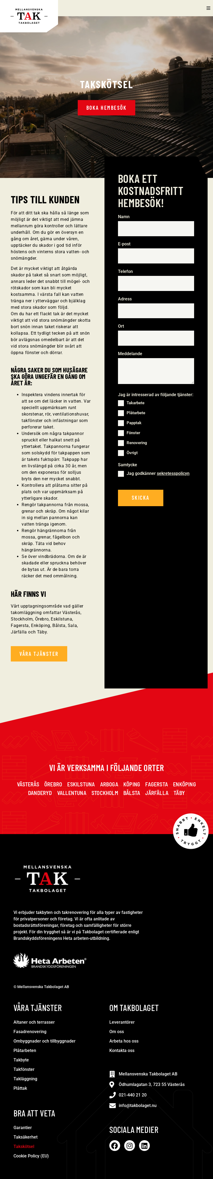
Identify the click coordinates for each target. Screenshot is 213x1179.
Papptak (134, 423)
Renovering (137, 443)
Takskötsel (23, 1146)
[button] (208, 8)
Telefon (126, 271)
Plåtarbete (136, 413)
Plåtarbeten (24, 1050)
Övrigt (132, 453)
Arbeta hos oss (123, 1041)
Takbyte (21, 1060)
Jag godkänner (158, 473)
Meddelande (130, 354)
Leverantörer (122, 1022)
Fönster (133, 433)
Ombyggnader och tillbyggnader (44, 1041)
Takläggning (25, 1078)
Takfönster (24, 1069)
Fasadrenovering (29, 1031)
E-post (125, 244)
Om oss (116, 1031)
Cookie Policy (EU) (31, 1156)
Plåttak (20, 1088)
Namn (125, 217)
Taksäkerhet (25, 1137)
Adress (125, 299)
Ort (121, 326)
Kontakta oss (121, 1050)
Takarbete (135, 403)
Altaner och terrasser (34, 1022)
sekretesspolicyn (173, 473)
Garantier (22, 1127)
